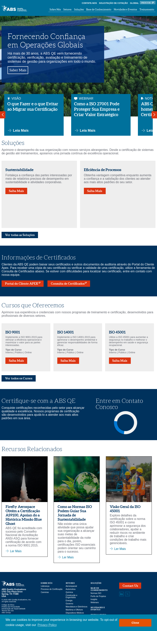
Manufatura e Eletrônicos (76, 607)
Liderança (45, 586)
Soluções (79, 9)
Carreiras (45, 592)
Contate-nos (89, 3)
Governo (69, 604)
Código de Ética (8, 605)
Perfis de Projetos (98, 596)
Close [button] (135, 622)
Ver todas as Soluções (20, 235)
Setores (67, 9)
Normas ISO (96, 593)
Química (69, 592)
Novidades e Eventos (125, 9)
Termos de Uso (8, 611)
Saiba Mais (16, 191)
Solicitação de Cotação (113, 3)
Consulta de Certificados (67, 283)
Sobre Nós (55, 9)
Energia (69, 600)
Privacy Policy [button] (47, 625)
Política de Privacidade (11, 607)
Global (134, 3)
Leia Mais (18, 130)
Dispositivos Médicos (75, 613)
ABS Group (6, 613)
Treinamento (146, 9)
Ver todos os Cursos (18, 378)
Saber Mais (17, 70)
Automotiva (71, 589)
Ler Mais (16, 551)
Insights (94, 599)
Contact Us (130, 585)
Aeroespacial (71, 586)
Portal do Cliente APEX (21, 283)
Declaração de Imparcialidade (13, 609)
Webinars (95, 602)
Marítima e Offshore (74, 610)
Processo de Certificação (51, 589)
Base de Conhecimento (98, 9)
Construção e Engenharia (71, 596)
